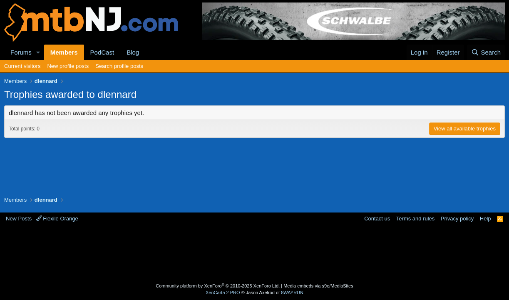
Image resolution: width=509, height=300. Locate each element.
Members (64, 52)
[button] (38, 52)
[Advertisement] (254, 253)
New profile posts (68, 66)
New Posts (19, 218)
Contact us (377, 218)
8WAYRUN (292, 292)
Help (485, 218)
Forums (21, 52)
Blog (133, 52)
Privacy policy (457, 218)
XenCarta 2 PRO (223, 292)
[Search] (486, 52)
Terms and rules (415, 218)
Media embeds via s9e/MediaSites (318, 285)
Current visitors (22, 66)
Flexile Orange (57, 218)
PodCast (102, 52)
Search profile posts (119, 66)
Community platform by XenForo (218, 285)
